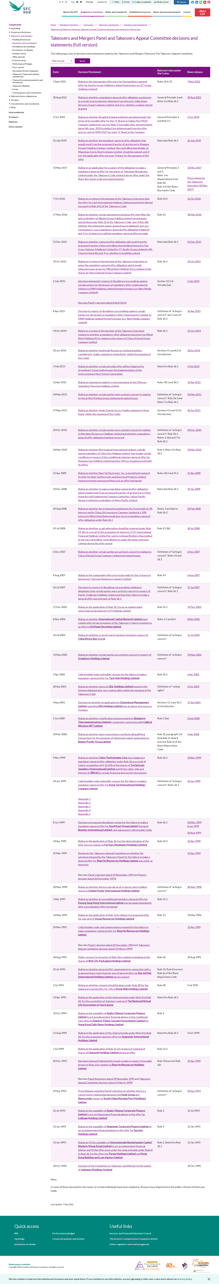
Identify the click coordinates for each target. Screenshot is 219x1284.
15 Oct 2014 (194, 330)
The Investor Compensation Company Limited (133, 1238)
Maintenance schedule (19, 1264)
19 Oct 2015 (194, 261)
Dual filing (15, 28)
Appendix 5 (84, 814)
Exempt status (19, 53)
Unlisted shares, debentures (24, 96)
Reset (82, 61)
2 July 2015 (193, 281)
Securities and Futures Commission (27, 7)
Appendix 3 (84, 806)
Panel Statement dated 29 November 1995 (111, 1078)
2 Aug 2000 (193, 718)
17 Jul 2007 (193, 587)
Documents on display (22, 50)
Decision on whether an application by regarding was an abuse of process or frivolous (115, 706)
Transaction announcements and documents (27, 81)
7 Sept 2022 (193, 81)
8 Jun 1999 (193, 826)
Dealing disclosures (21, 39)
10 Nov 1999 (194, 757)
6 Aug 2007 (193, 575)
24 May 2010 (194, 449)
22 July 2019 (194, 140)
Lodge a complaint (141, 2)
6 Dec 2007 (193, 551)
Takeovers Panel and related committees (25, 75)
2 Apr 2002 (193, 674)
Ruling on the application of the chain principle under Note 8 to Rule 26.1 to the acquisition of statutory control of (114, 1001)
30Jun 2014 (193, 350)
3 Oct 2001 (193, 686)
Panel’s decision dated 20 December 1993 (111, 945)
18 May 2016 (194, 214)
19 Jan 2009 (193, 488)
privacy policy (185, 1279)
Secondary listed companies (25, 71)
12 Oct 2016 (194, 198)
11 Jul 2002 (193, 635)
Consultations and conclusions (25, 104)
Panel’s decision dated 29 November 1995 (111, 874)
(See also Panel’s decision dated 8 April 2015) (102, 302)
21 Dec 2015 (194, 241)
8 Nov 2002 (193, 619)
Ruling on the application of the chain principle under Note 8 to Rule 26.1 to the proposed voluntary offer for (114, 1036)
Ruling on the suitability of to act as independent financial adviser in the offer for (111, 1114)
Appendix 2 (84, 802)
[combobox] (62, 60)
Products (13, 117)
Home (53, 25)
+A (66, 2)
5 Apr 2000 (193, 734)
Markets (13, 121)
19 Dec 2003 (194, 607)
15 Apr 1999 (194, 853)
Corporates (15, 24)
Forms (126, 2)
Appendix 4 (84, 810)
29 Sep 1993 (194, 1090)
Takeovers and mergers (21, 36)
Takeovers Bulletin (21, 86)
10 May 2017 (194, 167)
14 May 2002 (194, 654)
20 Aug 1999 (194, 832)
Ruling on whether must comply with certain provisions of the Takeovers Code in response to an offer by (115, 623)
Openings (19, 1238)
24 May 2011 (194, 394)
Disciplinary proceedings (23, 46)
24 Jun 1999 (193, 781)
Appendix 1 (84, 798)
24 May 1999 (194, 822)
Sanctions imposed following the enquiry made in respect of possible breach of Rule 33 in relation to (115, 1064)
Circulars (15, 100)
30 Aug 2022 (194, 97)
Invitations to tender (25, 1244)
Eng (72, 2)
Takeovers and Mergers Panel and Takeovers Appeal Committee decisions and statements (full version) (96, 29)
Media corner (161, 2)
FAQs (115, 2)
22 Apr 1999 (194, 841)
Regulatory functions (69, 25)
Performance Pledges (22, 64)
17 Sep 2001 (194, 702)
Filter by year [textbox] (58, 60)
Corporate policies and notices (68, 1238)
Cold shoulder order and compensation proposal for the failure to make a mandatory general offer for (113, 931)
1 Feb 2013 (193, 366)
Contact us (102, 2)
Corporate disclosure (21, 32)
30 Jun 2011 (193, 410)
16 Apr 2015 (194, 311)
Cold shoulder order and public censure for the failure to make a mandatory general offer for (112, 785)
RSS (16, 1233)
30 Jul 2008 (193, 528)
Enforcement (15, 126)
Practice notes (19, 60)
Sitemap (89, 2)
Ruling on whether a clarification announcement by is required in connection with (115, 722)
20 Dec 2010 (194, 429)
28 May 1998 (194, 887)
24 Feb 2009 (194, 508)
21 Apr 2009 (194, 473)
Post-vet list (18, 67)
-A (60, 2)
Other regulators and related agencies (129, 1244)
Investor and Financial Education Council (130, 1233)
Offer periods (18, 57)
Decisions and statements (24, 43)
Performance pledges (63, 1233)
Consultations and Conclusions (26, 93)
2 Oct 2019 (193, 117)
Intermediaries (16, 112)
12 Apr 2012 (194, 382)
